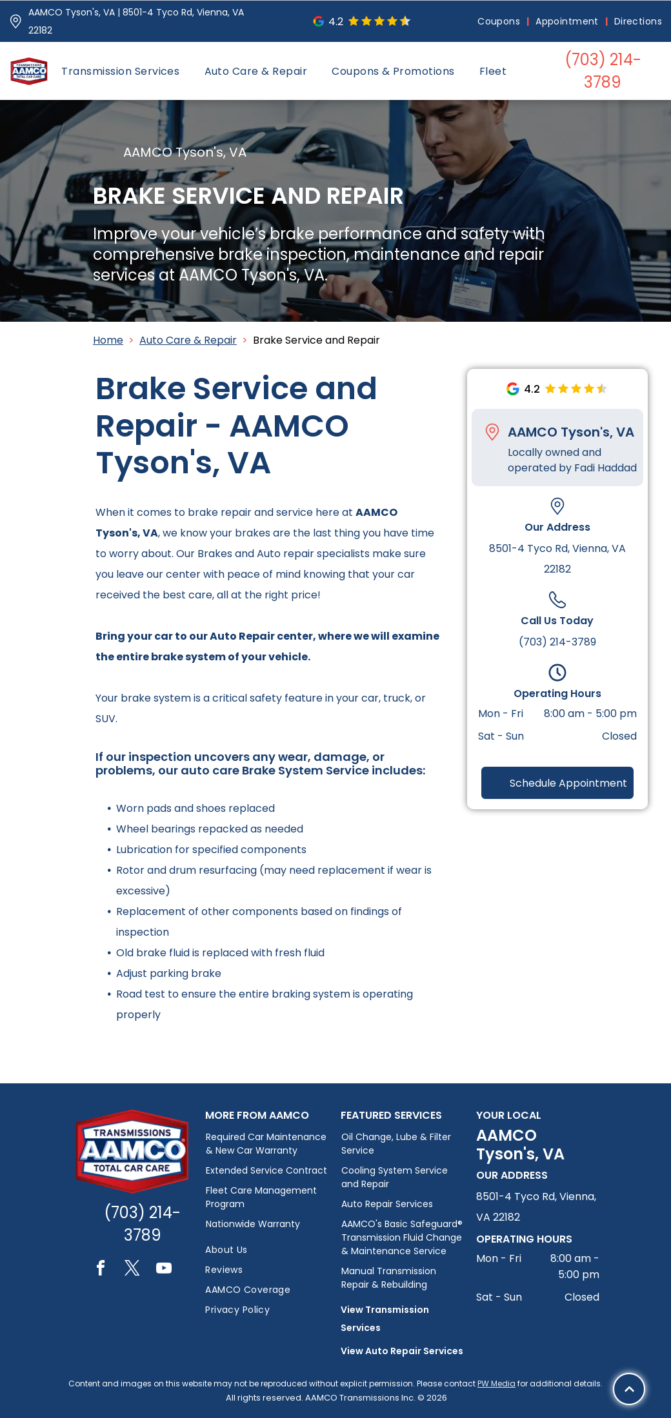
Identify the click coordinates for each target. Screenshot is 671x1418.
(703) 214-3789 (557, 642)
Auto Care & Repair (188, 340)
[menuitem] (500, 22)
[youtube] (164, 1270)
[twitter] (132, 1270)
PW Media (496, 1383)
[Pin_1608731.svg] (15, 21)
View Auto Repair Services (402, 1350)
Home (108, 340)
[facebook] (100, 1270)
